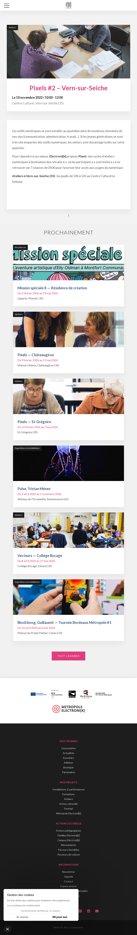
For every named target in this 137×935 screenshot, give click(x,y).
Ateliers (68, 798)
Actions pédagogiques (68, 830)
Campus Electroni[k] (68, 840)
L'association (69, 748)
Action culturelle (68, 803)
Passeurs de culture (68, 854)
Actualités (68, 752)
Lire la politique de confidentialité (23, 905)
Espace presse (68, 886)
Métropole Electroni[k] (68, 813)
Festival (68, 808)
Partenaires (68, 772)
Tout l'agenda (68, 656)
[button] (7, 929)
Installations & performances (68, 789)
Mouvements (68, 844)
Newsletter (68, 871)
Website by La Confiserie (68, 927)
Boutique (68, 767)
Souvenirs (68, 757)
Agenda (68, 876)
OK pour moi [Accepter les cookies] (59, 917)
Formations (68, 794)
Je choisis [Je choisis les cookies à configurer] (22, 917)
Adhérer (68, 762)
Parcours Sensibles (68, 849)
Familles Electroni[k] (69, 835)
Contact (68, 881)
